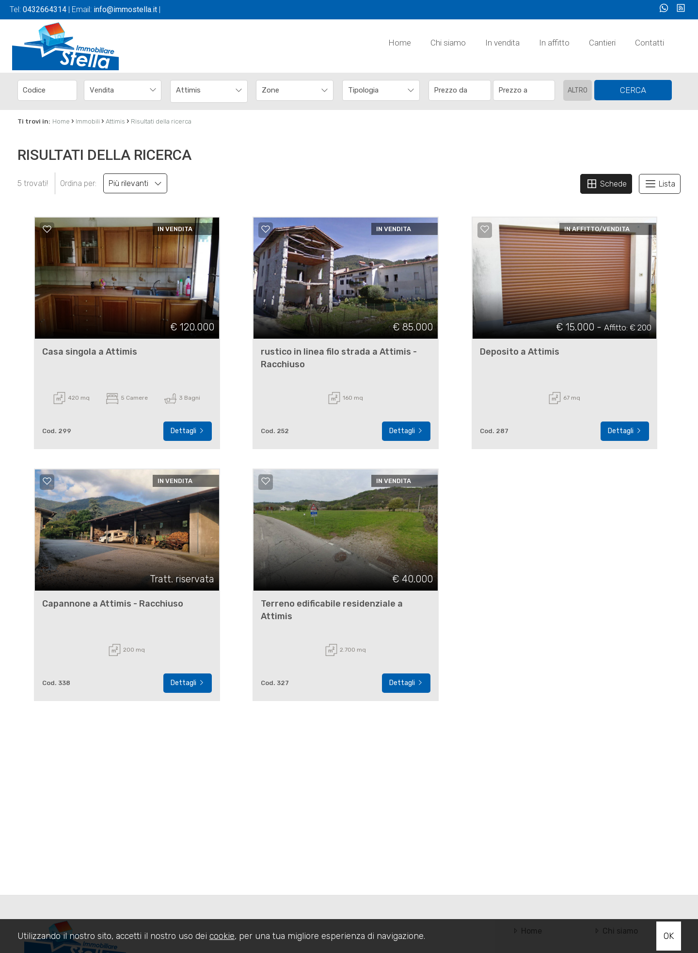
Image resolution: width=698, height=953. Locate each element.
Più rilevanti (135, 183)
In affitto (554, 42)
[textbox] (287, 90)
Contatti (649, 42)
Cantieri (602, 42)
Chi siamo (448, 42)
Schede (606, 183)
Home (399, 42)
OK (669, 936)
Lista (659, 183)
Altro (577, 90)
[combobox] (122, 90)
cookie (222, 936)
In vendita (502, 42)
